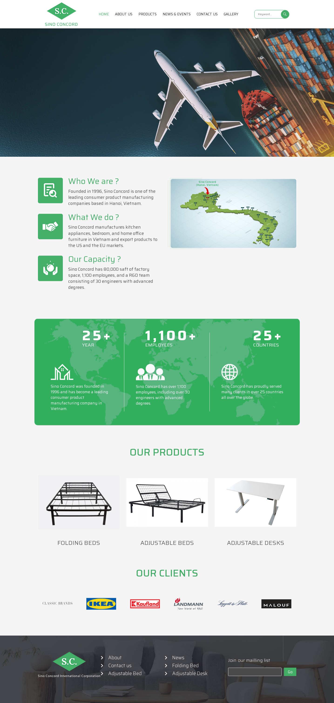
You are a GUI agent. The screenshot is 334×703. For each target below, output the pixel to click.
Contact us (207, 14)
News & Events (177, 14)
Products (147, 14)
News (178, 657)
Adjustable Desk (190, 673)
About (115, 657)
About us (123, 14)
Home (104, 14)
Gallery (231, 14)
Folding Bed (185, 665)
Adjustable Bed (125, 673)
